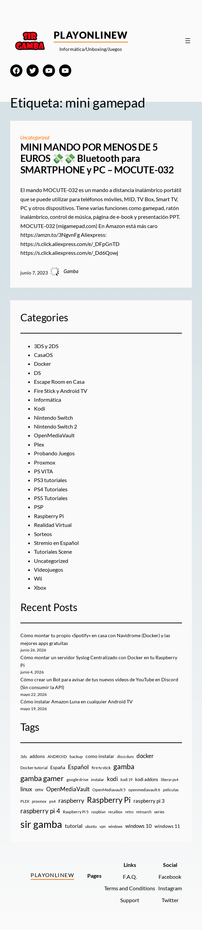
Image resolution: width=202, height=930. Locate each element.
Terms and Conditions (129, 888)
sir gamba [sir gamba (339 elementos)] (41, 824)
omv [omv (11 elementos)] (39, 789)
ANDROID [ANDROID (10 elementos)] (57, 756)
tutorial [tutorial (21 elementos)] (73, 826)
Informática (47, 399)
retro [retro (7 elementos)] (129, 812)
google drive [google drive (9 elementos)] (77, 779)
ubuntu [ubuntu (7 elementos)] (91, 826)
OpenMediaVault (54, 435)
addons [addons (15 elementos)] (37, 756)
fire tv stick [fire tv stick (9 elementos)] (101, 767)
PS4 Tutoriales (51, 489)
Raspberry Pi (49, 516)
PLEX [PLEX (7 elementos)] (24, 801)
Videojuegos (48, 569)
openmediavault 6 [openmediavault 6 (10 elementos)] (144, 789)
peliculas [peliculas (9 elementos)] (171, 789)
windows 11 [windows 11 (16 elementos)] (167, 826)
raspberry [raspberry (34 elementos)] (71, 800)
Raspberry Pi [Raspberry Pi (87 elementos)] (109, 799)
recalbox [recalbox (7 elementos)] (115, 812)
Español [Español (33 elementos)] (78, 767)
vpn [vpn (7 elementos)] (102, 826)
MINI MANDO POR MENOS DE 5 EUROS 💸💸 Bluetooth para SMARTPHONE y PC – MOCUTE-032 (97, 158)
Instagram (170, 888)
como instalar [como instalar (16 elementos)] (100, 756)
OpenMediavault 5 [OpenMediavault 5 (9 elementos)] (109, 789)
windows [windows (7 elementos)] (115, 826)
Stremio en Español (56, 542)
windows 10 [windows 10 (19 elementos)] (138, 826)
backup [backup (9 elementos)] (76, 756)
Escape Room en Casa (59, 381)
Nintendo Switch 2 (55, 426)
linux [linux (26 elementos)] (26, 789)
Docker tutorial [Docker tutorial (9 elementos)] (34, 767)
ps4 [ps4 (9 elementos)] (52, 801)
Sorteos (43, 534)
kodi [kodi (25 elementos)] (112, 779)
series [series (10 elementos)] (159, 811)
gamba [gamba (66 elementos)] (123, 766)
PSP (38, 507)
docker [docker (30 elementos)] (145, 755)
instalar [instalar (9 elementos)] (97, 779)
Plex (39, 444)
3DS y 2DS (46, 346)
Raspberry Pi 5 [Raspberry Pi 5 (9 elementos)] (76, 811)
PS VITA (43, 471)
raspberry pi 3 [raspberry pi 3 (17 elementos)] (149, 801)
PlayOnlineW (91, 35)
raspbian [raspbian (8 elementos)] (98, 812)
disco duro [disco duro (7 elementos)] (125, 756)
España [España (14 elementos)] (57, 767)
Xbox (40, 587)
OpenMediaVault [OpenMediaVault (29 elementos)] (68, 789)
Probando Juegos (54, 453)
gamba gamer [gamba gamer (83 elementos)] (42, 778)
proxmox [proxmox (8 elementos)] (39, 801)
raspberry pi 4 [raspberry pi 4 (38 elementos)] (40, 811)
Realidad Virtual (53, 524)
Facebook (170, 876)
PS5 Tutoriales (51, 498)
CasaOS (43, 355)
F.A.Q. (130, 876)
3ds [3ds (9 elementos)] (23, 756)
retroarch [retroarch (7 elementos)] (143, 812)
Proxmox (44, 462)
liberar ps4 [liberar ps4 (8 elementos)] (169, 779)
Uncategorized (35, 137)
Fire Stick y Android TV (60, 390)
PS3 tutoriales (50, 480)
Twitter (170, 900)
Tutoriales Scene (53, 551)
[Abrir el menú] (188, 41)
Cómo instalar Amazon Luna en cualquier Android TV (76, 701)
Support (129, 900)
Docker (42, 363)
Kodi (39, 408)
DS (37, 372)
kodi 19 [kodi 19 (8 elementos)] (126, 779)
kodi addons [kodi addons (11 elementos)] (146, 779)
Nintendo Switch (53, 417)
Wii (38, 578)
